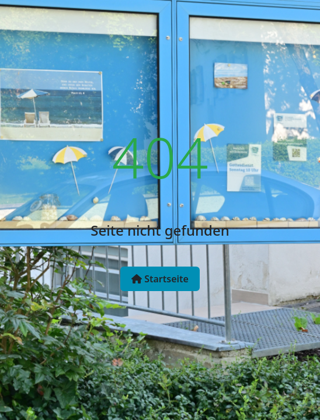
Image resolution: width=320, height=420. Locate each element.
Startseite (160, 278)
